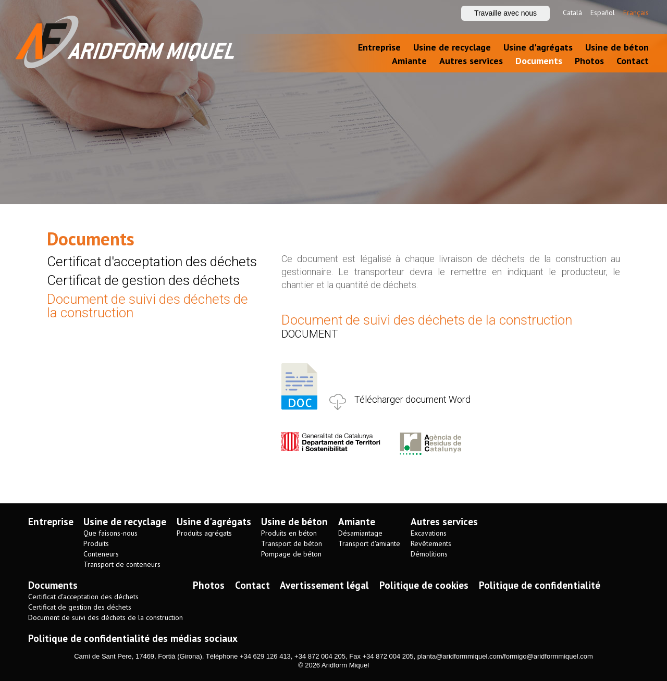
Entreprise (379, 47)
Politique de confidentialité (539, 585)
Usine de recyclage (452, 47)
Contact (632, 61)
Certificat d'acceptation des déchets (152, 261)
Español (602, 12)
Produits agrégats (204, 533)
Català (572, 12)
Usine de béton (617, 47)
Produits (96, 543)
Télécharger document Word (412, 399)
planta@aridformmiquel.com (459, 656)
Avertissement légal (324, 585)
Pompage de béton (291, 554)
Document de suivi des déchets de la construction (147, 305)
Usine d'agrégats (538, 47)
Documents (538, 61)
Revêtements (431, 543)
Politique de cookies (423, 585)
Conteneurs (101, 554)
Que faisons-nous (110, 533)
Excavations (429, 533)
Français (636, 12)
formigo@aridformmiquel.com (548, 656)
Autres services (471, 61)
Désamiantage (360, 533)
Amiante (409, 61)
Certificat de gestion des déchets (143, 280)
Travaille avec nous (505, 13)
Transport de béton (291, 543)
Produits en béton (289, 533)
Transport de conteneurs (121, 564)
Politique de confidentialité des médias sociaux (133, 638)
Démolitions (429, 554)
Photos (589, 61)
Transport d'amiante (369, 543)
